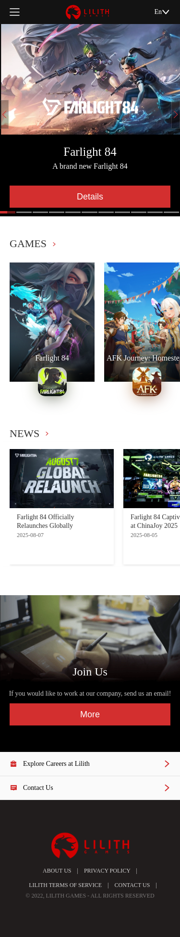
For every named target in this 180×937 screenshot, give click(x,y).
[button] (24, 212)
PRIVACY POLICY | (107, 870)
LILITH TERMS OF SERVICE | (65, 885)
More (90, 714)
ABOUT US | (60, 870)
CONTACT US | (133, 885)
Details (90, 196)
